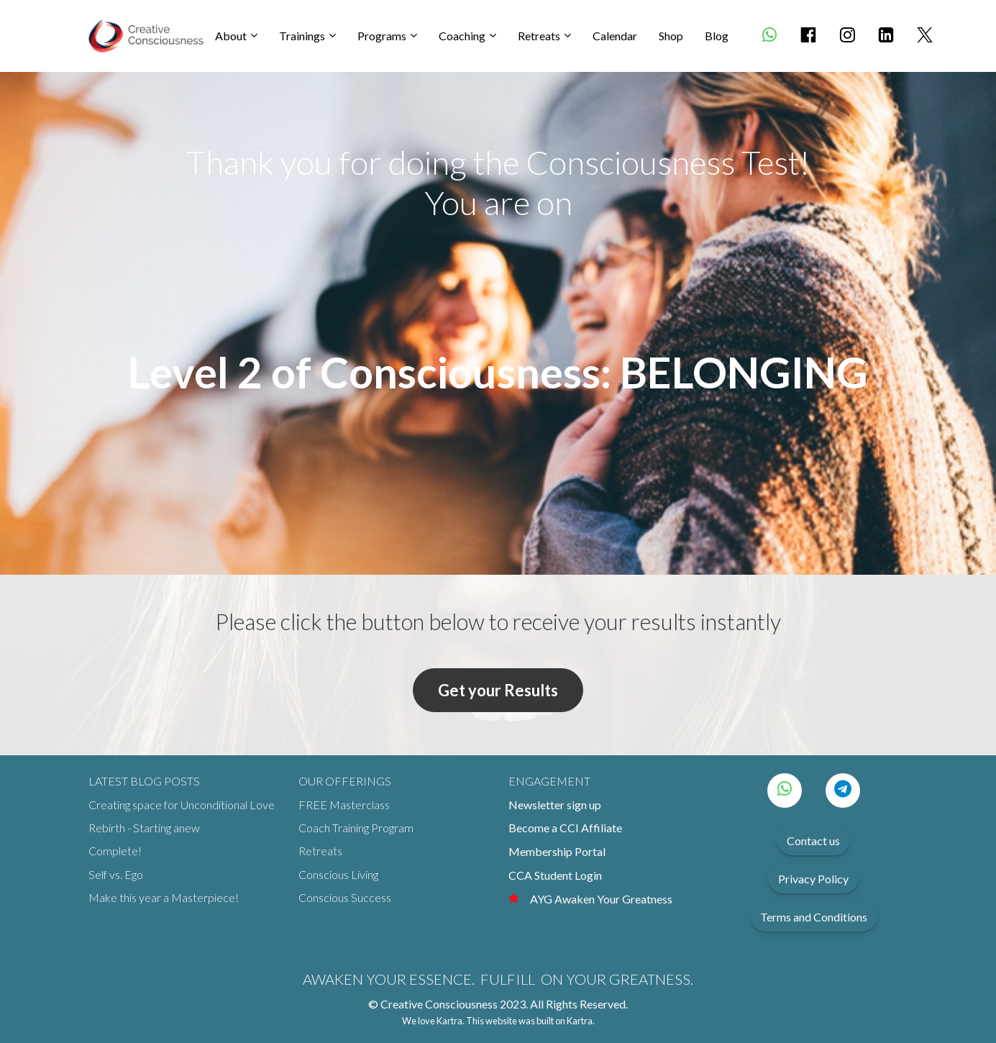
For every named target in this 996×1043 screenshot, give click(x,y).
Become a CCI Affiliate (565, 827)
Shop (671, 35)
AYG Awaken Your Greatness (590, 899)
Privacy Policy (813, 878)
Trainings (302, 35)
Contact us (813, 840)
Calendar (615, 35)
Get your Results (498, 690)
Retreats (539, 35)
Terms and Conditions (813, 917)
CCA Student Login (555, 875)
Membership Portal (557, 851)
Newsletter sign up (554, 804)
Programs (381, 35)
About (231, 35)
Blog (716, 35)
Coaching (462, 35)
